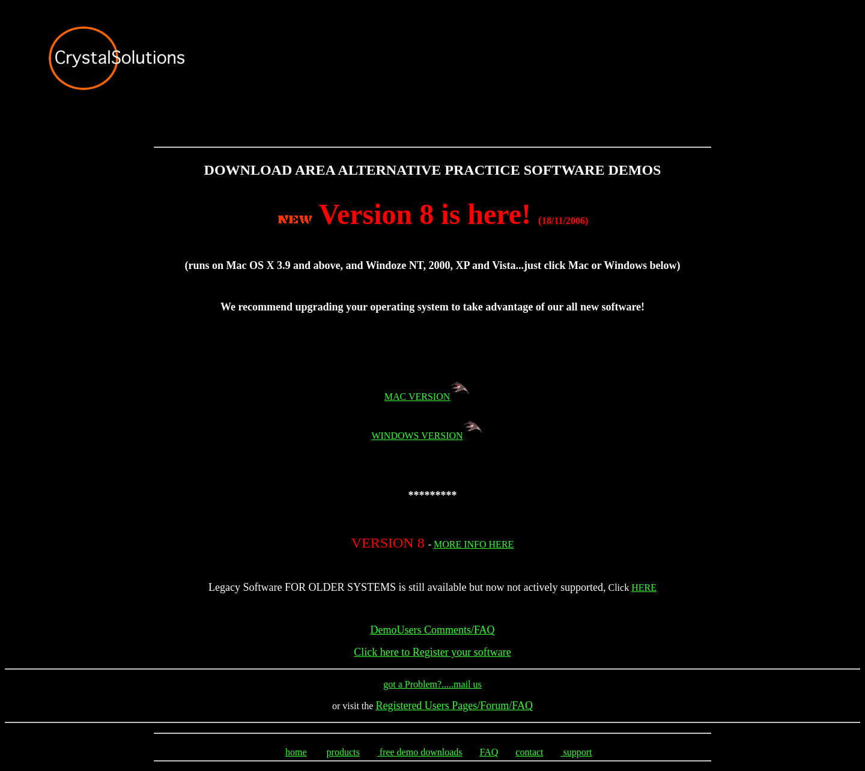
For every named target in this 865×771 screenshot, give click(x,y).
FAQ (488, 754)
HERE (644, 587)
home (296, 754)
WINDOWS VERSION (417, 436)
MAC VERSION (432, 397)
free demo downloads (421, 754)
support (577, 754)
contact (529, 754)
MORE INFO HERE (474, 544)
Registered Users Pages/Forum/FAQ (454, 706)
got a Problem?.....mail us (432, 684)
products (343, 754)
